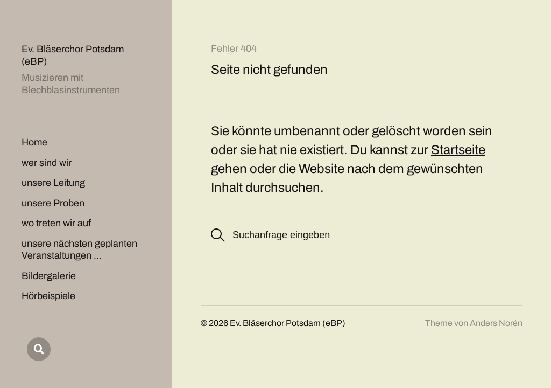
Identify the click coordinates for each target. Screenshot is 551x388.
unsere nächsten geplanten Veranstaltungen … (79, 249)
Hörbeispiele (48, 295)
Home (34, 142)
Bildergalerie (49, 276)
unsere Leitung (53, 182)
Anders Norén (496, 323)
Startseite (458, 150)
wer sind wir (47, 162)
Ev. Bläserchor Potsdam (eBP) (287, 323)
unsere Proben (53, 203)
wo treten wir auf (56, 223)
